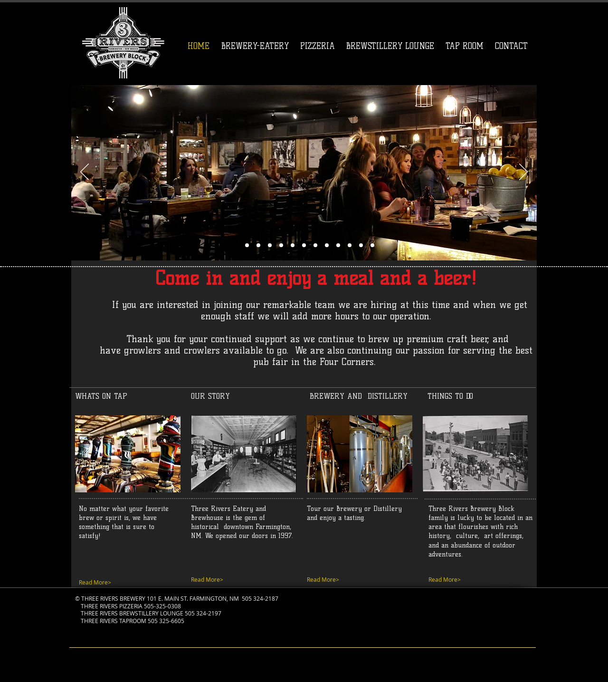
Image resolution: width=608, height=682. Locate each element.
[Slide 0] (350, 245)
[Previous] (84, 172)
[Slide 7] (292, 245)
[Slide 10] (270, 245)
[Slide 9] (315, 245)
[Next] (523, 172)
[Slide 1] (247, 245)
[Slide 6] (236, 245)
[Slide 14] (372, 245)
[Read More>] (239, 580)
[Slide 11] (304, 245)
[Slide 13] (281, 245)
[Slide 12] (327, 245)
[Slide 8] (258, 245)
